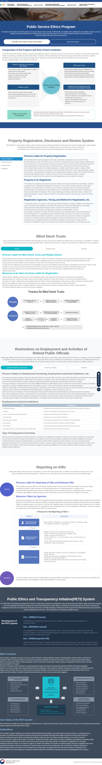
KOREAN (6, 1)
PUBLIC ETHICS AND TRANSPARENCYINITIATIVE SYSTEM (87, 5)
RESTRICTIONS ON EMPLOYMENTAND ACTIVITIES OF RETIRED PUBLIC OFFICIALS (55, 5)
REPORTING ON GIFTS (71, 5)
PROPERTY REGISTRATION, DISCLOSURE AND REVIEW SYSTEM (24, 5)
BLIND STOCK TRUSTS (38, 5)
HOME (2, 1)
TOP (99, 389)
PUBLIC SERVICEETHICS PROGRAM (11, 5)
